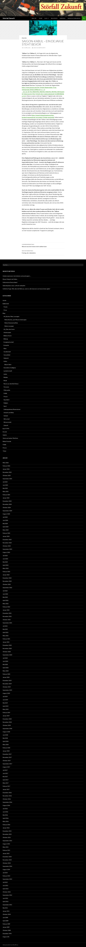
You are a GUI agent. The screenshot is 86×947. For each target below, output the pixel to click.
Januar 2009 (6, 927)
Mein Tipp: (34, 18)
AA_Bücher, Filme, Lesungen (11, 316)
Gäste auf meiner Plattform (10, 438)
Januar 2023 (6, 575)
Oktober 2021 (7, 619)
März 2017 (6, 783)
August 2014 (6, 869)
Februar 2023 (6, 571)
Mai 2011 (5, 908)
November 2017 (7, 757)
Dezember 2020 (7, 645)
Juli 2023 (5, 555)
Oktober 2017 (7, 760)
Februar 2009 (6, 924)
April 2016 (5, 818)
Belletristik (54, 18)
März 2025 (6, 491)
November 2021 (7, 616)
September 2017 (7, 764)
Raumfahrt (6, 399)
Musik (5, 380)
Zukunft (6, 425)
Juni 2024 (5, 520)
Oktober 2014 (7, 863)
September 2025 (7, 478)
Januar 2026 (6, 469)
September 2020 (7, 655)
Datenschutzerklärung (74, 18)
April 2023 (5, 565)
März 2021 (6, 635)
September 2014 (7, 866)
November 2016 (7, 796)
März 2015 (6, 847)
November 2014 (7, 860)
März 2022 (6, 603)
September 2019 (7, 690)
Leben (5, 374)
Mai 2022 (5, 597)
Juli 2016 (5, 808)
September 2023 (7, 549)
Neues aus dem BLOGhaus (11, 383)
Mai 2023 (5, 562)
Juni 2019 (5, 699)
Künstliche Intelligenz (10, 367)
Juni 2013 (5, 885)
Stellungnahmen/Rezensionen (12, 409)
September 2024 (7, 510)
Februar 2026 (6, 466)
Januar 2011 (6, 911)
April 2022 (5, 600)
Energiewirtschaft (9, 342)
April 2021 (5, 632)
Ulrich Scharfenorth (39, 47)
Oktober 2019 (7, 687)
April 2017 (5, 780)
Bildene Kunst (8, 335)
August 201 (6, 936)
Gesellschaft (7, 351)
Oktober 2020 (7, 651)
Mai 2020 (5, 664)
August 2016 (6, 805)
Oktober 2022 (7, 584)
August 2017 (6, 767)
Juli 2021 (5, 626)
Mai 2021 (5, 629)
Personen (6, 387)
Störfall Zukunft (9, 18)
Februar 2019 (6, 712)
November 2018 (7, 722)
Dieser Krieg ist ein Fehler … (10, 279)
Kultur (5, 361)
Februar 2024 (6, 533)
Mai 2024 (5, 523)
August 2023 (6, 552)
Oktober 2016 (7, 799)
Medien (6, 377)
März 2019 (6, 709)
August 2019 (6, 693)
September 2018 (7, 728)
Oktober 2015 (7, 837)
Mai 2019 (5, 703)
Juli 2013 (5, 882)
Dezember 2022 (7, 578)
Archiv (4, 300)
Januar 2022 (6, 610)
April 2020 (5, 667)
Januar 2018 (6, 751)
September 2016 (7, 802)
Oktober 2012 (7, 892)
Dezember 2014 (7, 856)
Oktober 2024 (7, 507)
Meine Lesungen (9, 326)
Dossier (5, 432)
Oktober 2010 (7, 914)
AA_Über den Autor (9, 329)
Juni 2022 (5, 594)
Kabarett (6, 358)
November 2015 (7, 834)
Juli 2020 (5, 658)
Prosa (5, 310)
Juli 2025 (5, 482)
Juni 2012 (5, 898)
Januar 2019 (6, 715)
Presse (6, 396)
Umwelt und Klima (9, 412)
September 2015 (7, 840)
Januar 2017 (6, 789)
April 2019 (5, 706)
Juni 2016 (5, 812)
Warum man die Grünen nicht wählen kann (43, 245)
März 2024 (6, 530)
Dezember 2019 (7, 680)
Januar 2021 (6, 642)
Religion (6, 403)
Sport (5, 406)
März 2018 (6, 744)
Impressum (62, 18)
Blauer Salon (7, 364)
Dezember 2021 (7, 613)
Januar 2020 (6, 677)
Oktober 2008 (7, 930)
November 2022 (7, 581)
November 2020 (7, 648)
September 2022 (7, 587)
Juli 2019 (5, 696)
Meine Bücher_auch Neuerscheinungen (15, 319)
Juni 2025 (5, 485)
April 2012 (5, 901)
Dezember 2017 (7, 754)
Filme (5, 348)
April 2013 (5, 888)
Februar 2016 (6, 824)
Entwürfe (6, 345)
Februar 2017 (6, 786)
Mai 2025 (5, 488)
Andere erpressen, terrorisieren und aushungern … (17, 276)
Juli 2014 (5, 872)
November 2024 (7, 504)
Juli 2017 (5, 770)
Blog (46, 18)
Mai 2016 (5, 815)
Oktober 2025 (7, 475)
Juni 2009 (5, 917)
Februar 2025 (6, 494)
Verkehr (6, 416)
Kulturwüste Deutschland (10, 282)
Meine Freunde (7, 441)
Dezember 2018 (7, 719)
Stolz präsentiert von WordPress (10, 944)
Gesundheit (7, 355)
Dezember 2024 (7, 501)
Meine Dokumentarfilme (11, 323)
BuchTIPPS (6, 428)
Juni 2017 (5, 773)
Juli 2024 (5, 517)
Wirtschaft (7, 419)
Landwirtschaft (8, 371)
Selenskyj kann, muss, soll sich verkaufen (14, 285)
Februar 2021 (6, 639)
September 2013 (7, 879)
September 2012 (7, 895)
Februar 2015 (6, 850)
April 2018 (5, 741)
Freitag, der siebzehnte (43, 252)
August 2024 (6, 514)
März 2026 (6, 462)
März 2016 (6, 821)
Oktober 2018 (7, 725)
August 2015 (6, 844)
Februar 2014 (6, 876)
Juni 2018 (5, 735)
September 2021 (7, 623)
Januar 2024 (6, 536)
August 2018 (6, 731)
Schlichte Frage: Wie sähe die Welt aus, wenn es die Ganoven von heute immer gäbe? (26, 289)
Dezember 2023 (7, 539)
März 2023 (6, 568)
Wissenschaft (7, 422)
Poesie (5, 307)
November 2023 (7, 542)
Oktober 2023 (7, 546)
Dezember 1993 (7, 933)
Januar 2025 (6, 498)
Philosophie (7, 390)
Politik (24, 38)
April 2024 (5, 526)
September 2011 (7, 904)
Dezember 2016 (7, 792)
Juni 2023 (5, 558)
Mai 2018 (5, 738)
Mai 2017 (5, 776)
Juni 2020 (5, 661)
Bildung (6, 339)
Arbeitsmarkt (7, 332)
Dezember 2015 (7, 831)
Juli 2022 (5, 591)
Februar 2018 (6, 747)
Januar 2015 (6, 853)
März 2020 (6, 671)
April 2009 (5, 920)
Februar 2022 (6, 607)
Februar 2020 (6, 674)
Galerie (5, 435)
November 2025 (7, 472)
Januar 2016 (6, 828)
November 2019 (7, 683)
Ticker (40, 18)
